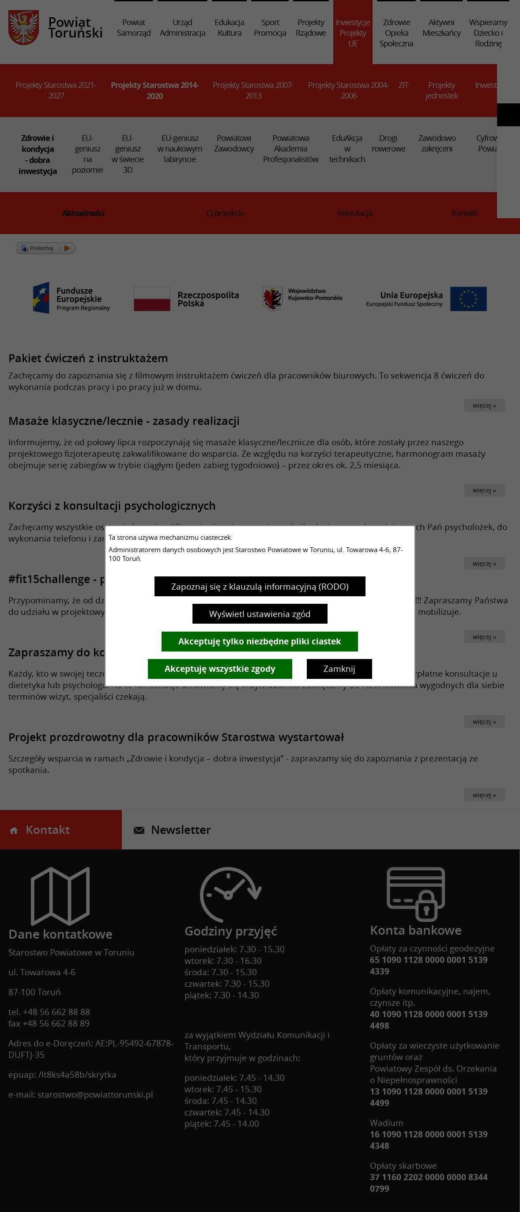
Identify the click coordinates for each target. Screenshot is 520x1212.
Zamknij (339, 668)
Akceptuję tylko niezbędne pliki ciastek (259, 641)
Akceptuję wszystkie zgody (220, 668)
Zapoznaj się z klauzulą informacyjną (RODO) (260, 586)
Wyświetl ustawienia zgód (260, 614)
